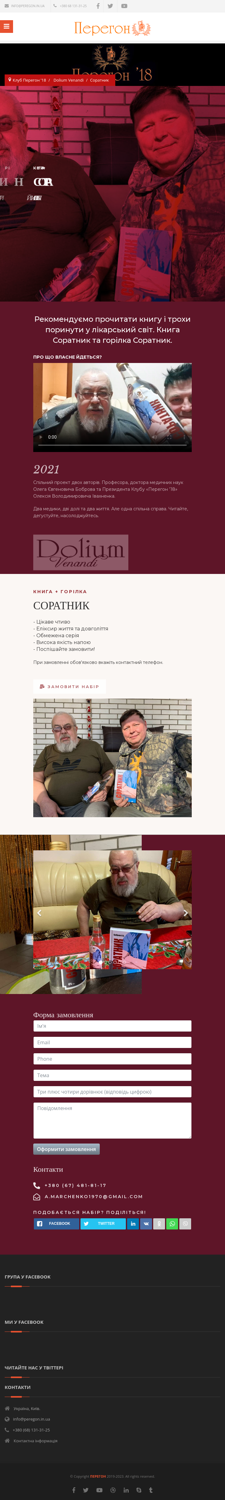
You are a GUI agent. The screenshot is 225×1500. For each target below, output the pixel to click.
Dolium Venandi (68, 80)
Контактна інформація (35, 1441)
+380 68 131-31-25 (73, 6)
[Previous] (39, 909)
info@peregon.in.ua (27, 6)
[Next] (185, 909)
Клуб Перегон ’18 (29, 80)
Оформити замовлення (66, 1149)
